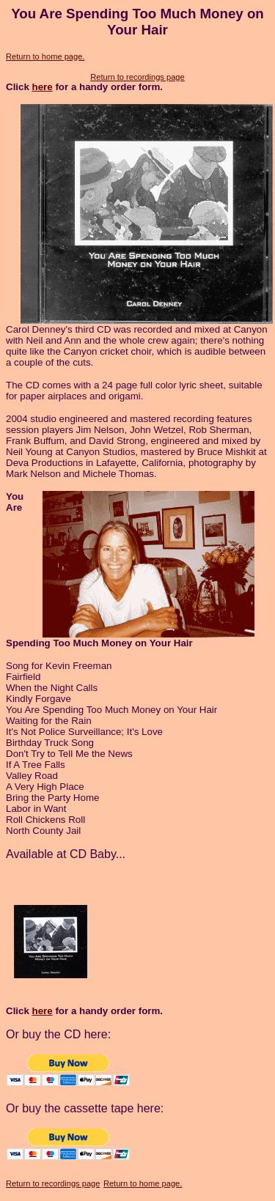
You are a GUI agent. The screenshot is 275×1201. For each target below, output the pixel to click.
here (42, 86)
